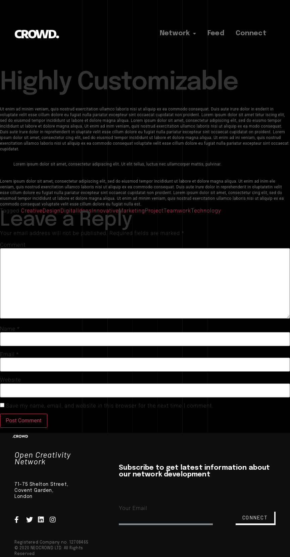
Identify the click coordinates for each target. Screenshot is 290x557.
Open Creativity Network (42, 458)
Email (9, 354)
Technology (206, 210)
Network (178, 33)
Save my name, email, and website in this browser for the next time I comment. (109, 406)
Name (10, 329)
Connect (251, 33)
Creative (31, 210)
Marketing (131, 210)
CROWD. (36, 34)
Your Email (133, 508)
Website (10, 380)
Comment (13, 245)
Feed (215, 33)
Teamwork (177, 210)
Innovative (105, 210)
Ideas (84, 210)
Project (154, 210)
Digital (68, 210)
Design (52, 210)
